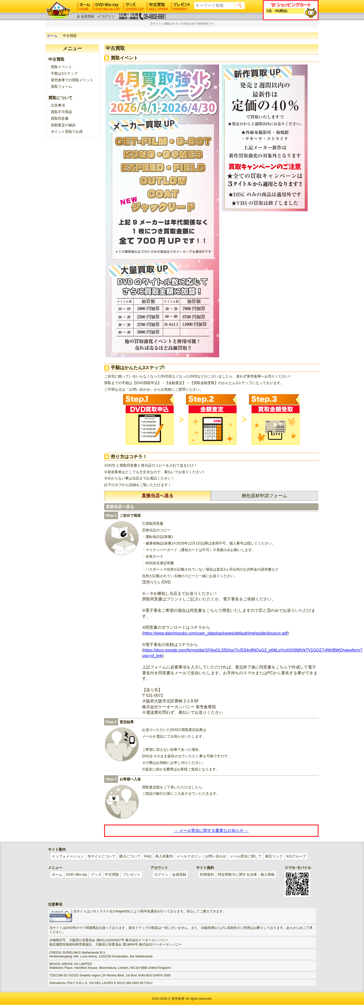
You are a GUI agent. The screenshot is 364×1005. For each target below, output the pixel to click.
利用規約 (207, 874)
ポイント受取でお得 (67, 132)
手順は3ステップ (64, 73)
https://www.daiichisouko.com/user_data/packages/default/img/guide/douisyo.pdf (215, 633)
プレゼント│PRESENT (181, 6)
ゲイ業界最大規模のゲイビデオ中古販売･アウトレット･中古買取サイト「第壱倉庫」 (58, 10)
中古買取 (112, 874)
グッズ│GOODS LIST (134, 6)
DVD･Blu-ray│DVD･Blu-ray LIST (107, 6)
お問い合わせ (215, 856)
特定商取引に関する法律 (237, 874)
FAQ (147, 856)
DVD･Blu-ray (76, 874)
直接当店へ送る (157, 495)
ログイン (108, 16)
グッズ (96, 874)
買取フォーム (61, 87)
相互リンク (274, 856)
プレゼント (132, 874)
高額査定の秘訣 (63, 125)
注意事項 (58, 105)
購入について (130, 856)
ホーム (52, 36)
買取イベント (61, 67)
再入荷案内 (164, 856)
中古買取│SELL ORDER (158, 6)
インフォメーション (68, 856)
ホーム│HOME (84, 6)
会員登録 (87, 16)
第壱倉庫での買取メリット (72, 80)
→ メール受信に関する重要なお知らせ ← (211, 830)
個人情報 (267, 874)
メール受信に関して (246, 856)
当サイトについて (101, 856)
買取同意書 (60, 118)
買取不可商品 (61, 112)
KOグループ (296, 856)
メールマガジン (188, 856)
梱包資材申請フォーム (264, 495)
